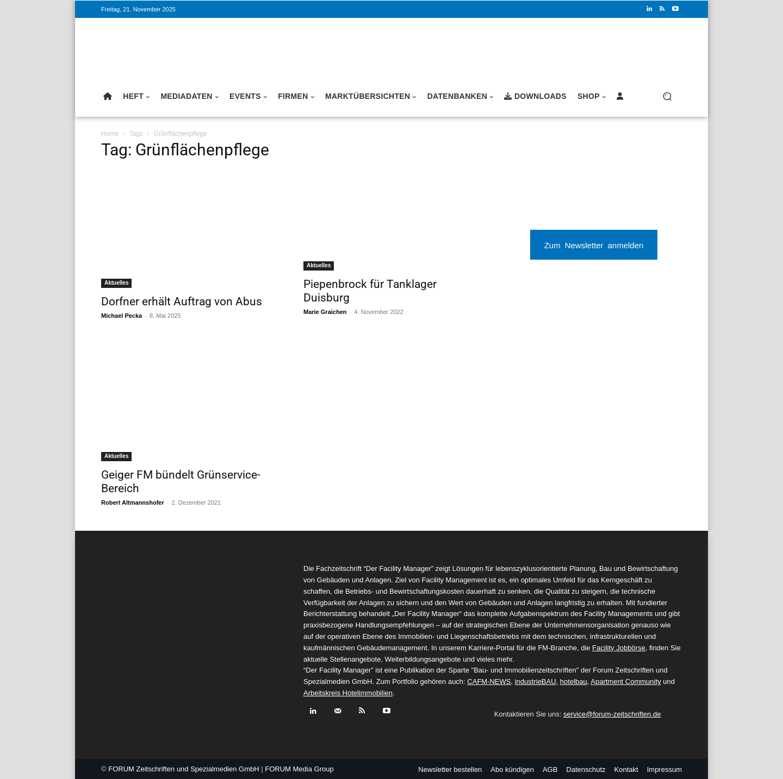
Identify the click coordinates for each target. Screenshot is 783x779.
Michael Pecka (121, 315)
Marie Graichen (324, 312)
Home (110, 133)
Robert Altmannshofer (132, 502)
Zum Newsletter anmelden (594, 245)
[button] (667, 96)
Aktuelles (116, 283)
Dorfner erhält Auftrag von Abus (181, 301)
